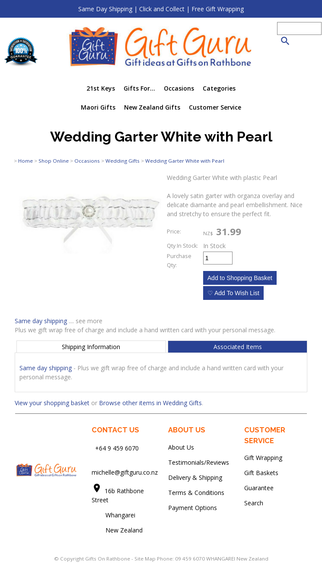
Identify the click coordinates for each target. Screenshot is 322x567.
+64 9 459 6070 (117, 448)
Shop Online (53, 161)
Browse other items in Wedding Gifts (150, 403)
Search (253, 503)
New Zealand (117, 530)
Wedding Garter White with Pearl (184, 161)
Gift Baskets (261, 473)
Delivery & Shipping (195, 477)
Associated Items (238, 347)
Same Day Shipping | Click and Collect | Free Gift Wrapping (161, 9)
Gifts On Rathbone (108, 558)
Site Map (145, 558)
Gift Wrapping (263, 458)
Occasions (179, 88)
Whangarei (114, 515)
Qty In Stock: (182, 245)
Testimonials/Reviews (198, 462)
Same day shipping (41, 321)
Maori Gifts (98, 107)
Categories (219, 88)
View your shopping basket (52, 403)
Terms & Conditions (196, 492)
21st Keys (100, 88)
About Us (181, 447)
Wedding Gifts (122, 161)
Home (25, 161)
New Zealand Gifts (152, 107)
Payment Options (192, 508)
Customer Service (215, 107)
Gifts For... (139, 88)
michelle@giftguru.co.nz (125, 472)
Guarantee (259, 488)
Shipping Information (91, 347)
